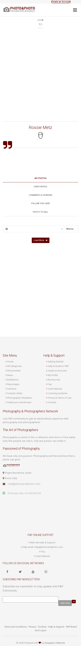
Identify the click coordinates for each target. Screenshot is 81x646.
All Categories (14, 366)
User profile (40, 186)
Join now (65, 603)
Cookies (52, 402)
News (10, 375)
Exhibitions (12, 379)
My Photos (41, 178)
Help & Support (56, 626)
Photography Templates (19, 397)
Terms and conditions (15, 626)
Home (10, 361)
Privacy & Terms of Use (59, 397)
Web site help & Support (42, 542)
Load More (40, 240)
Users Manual (55, 388)
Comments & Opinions (40, 195)
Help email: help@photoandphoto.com (42, 547)
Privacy (32, 626)
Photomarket (13, 370)
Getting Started (55, 361)
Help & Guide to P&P (58, 366)
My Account (54, 379)
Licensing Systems (57, 393)
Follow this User (40, 203)
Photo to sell (40, 212)
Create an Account (60, 2)
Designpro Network (55, 642)
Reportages (13, 384)
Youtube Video (14, 393)
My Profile (53, 375)
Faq (50, 384)
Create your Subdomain (19, 402)
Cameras (11, 388)
